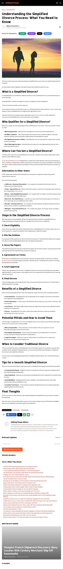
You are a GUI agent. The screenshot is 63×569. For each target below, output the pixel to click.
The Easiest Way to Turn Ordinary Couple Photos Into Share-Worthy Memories (23, 472)
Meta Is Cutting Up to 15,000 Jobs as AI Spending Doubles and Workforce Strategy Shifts (26, 493)
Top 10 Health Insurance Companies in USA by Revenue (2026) (19, 507)
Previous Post (6, 444)
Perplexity (31, 33)
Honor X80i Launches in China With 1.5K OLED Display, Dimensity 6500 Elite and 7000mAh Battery (28, 476)
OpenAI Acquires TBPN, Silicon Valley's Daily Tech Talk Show (18, 468)
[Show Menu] (2, 3)
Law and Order (11, 9)
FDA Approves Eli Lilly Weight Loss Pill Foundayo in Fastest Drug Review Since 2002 (25, 481)
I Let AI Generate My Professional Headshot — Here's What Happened (21, 470)
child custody (54, 109)
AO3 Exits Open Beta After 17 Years (12, 509)
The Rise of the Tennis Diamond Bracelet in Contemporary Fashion (20, 466)
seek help (29, 401)
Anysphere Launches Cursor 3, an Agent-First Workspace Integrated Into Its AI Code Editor (26, 498)
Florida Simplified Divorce (11, 160)
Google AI (47, 33)
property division (7, 260)
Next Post (57, 444)
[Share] (59, 27)
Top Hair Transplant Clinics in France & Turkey (15, 478)
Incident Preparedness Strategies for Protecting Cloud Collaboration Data (21, 485)
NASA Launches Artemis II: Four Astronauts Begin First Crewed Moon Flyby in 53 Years (25, 517)
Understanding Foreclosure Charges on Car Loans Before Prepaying (20, 489)
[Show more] (32, 414)
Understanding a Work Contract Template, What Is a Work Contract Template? (23, 487)
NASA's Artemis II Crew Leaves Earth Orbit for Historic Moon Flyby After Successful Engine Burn (27, 513)
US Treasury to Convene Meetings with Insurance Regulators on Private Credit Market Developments (29, 511)
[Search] (60, 3)
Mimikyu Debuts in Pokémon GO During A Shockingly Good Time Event (21, 491)
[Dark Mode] (57, 3)
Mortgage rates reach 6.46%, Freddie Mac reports (16, 474)
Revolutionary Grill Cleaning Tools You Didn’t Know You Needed (19, 515)
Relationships (25, 410)
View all (57, 437)
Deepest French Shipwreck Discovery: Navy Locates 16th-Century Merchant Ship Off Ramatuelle (28, 505)
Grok (39, 33)
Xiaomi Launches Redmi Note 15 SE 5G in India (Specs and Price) (20, 503)
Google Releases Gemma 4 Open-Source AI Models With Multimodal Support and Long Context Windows (30, 501)
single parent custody (36, 115)
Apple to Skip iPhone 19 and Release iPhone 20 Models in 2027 (19, 483)
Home (3, 9)
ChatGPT (22, 33)
